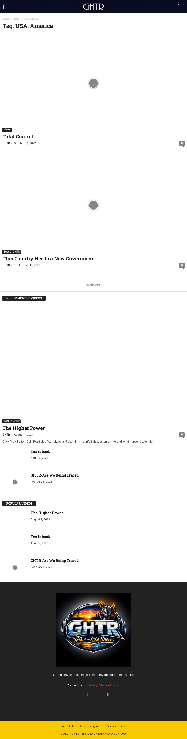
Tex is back (40, 451)
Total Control (17, 136)
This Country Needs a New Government (48, 258)
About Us (68, 726)
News (7, 129)
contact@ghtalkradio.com (102, 685)
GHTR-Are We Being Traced (55, 475)
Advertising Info (90, 726)
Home (5, 18)
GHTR (6, 143)
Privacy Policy (115, 726)
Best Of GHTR (11, 251)
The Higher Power (23, 428)
